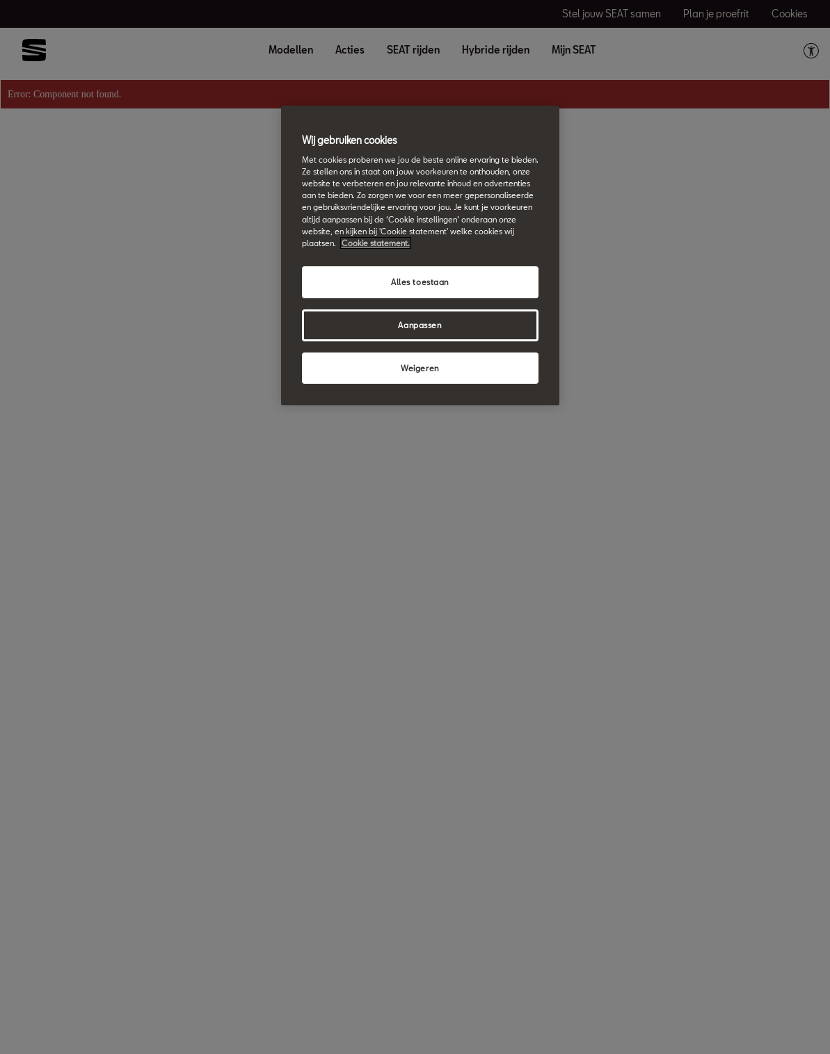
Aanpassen (419, 325)
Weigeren (420, 368)
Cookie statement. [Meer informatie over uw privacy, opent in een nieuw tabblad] (376, 243)
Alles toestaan (420, 281)
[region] (420, 256)
